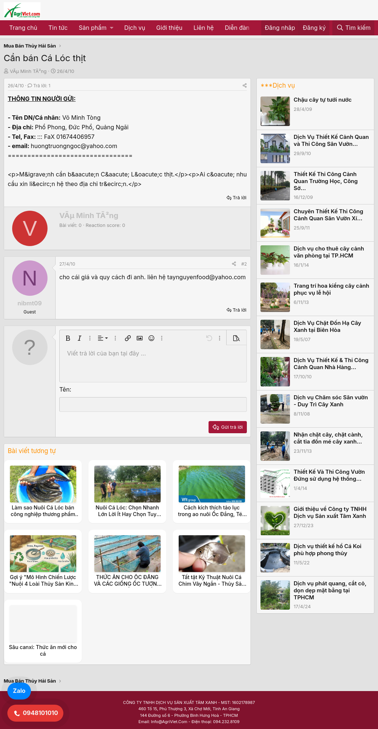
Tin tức (57, 27)
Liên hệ (203, 27)
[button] (96, 28)
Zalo (19, 690)
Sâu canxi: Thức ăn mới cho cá (43, 650)
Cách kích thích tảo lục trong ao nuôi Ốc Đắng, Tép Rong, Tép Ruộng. (211, 514)
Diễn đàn (237, 27)
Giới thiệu (169, 27)
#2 (244, 264)
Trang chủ (23, 27)
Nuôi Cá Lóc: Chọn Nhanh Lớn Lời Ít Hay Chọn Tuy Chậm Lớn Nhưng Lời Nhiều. (127, 514)
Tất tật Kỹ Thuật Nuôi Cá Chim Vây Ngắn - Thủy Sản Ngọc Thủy (212, 583)
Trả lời (239, 197)
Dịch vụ (134, 27)
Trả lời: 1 (39, 85)
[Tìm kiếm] (353, 28)
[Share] (244, 85)
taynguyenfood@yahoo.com (206, 277)
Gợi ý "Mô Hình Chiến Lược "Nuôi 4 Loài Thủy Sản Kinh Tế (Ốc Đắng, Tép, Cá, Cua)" (43, 583)
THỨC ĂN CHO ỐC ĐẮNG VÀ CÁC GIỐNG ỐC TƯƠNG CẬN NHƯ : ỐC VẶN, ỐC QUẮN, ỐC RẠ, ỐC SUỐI (127, 587)
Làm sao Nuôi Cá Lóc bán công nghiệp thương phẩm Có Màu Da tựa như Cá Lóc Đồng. (43, 517)
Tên (64, 389)
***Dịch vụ (277, 85)
